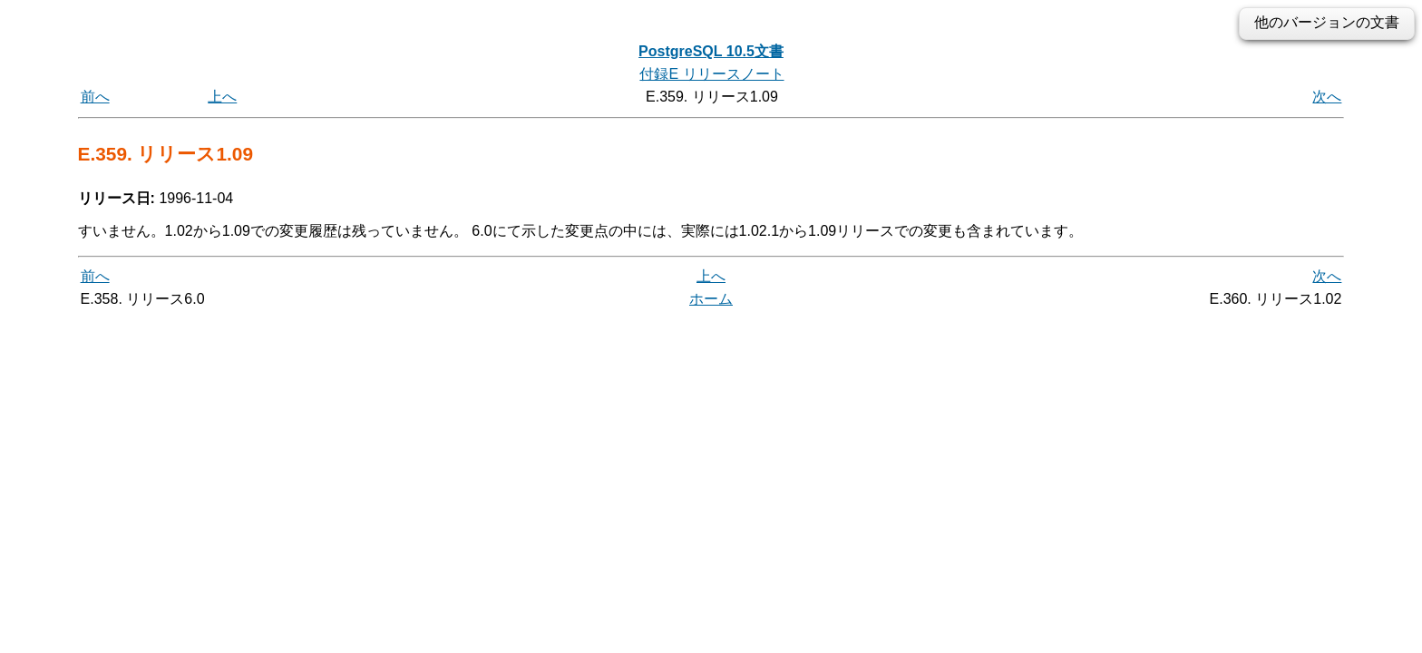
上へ (222, 96)
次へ (1326, 96)
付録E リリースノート (711, 74)
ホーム (711, 299)
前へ (95, 96)
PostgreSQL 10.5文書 (711, 51)
